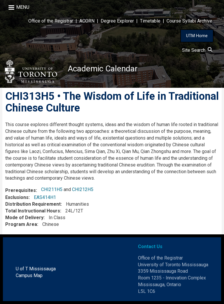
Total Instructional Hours (32, 211)
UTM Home (197, 35)
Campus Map (29, 275)
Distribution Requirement (33, 204)
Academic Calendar (103, 68)
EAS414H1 (45, 197)
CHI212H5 (82, 189)
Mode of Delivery (24, 217)
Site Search (197, 50)
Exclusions (17, 197)
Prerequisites (20, 190)
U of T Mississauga (36, 269)
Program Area (21, 224)
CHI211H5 (51, 189)
